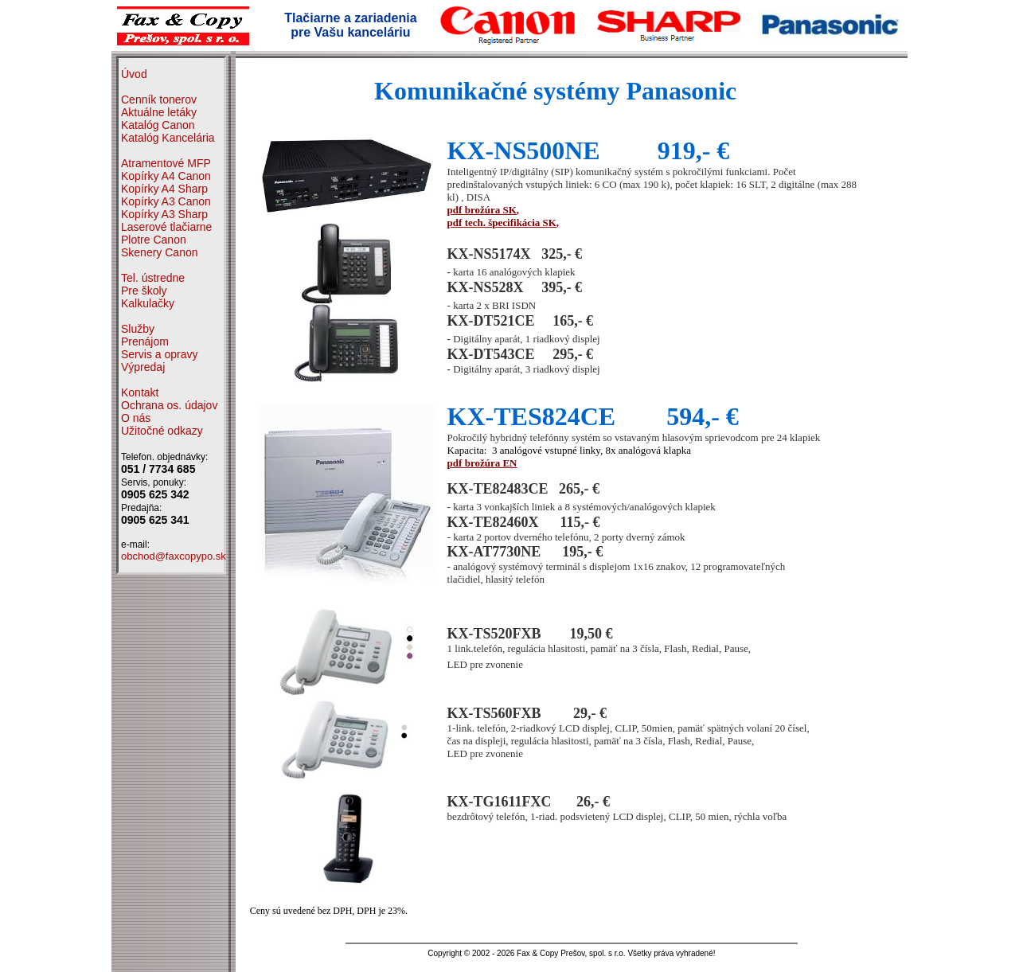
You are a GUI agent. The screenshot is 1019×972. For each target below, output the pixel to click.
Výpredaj (143, 367)
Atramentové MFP (166, 163)
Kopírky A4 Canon (166, 176)
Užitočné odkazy (162, 430)
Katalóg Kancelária (168, 137)
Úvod (134, 74)
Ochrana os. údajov (169, 405)
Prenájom (145, 341)
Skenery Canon (159, 252)
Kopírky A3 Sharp (164, 214)
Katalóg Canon (158, 125)
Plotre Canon (153, 239)
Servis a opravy (159, 354)
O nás (135, 418)
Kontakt (139, 392)
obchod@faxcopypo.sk (173, 556)
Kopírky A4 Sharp (164, 188)
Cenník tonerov (159, 99)
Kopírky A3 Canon (166, 201)
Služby (137, 328)
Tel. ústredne (153, 277)
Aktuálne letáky (159, 112)
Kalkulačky (147, 303)
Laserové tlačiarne (166, 227)
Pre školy (144, 290)
